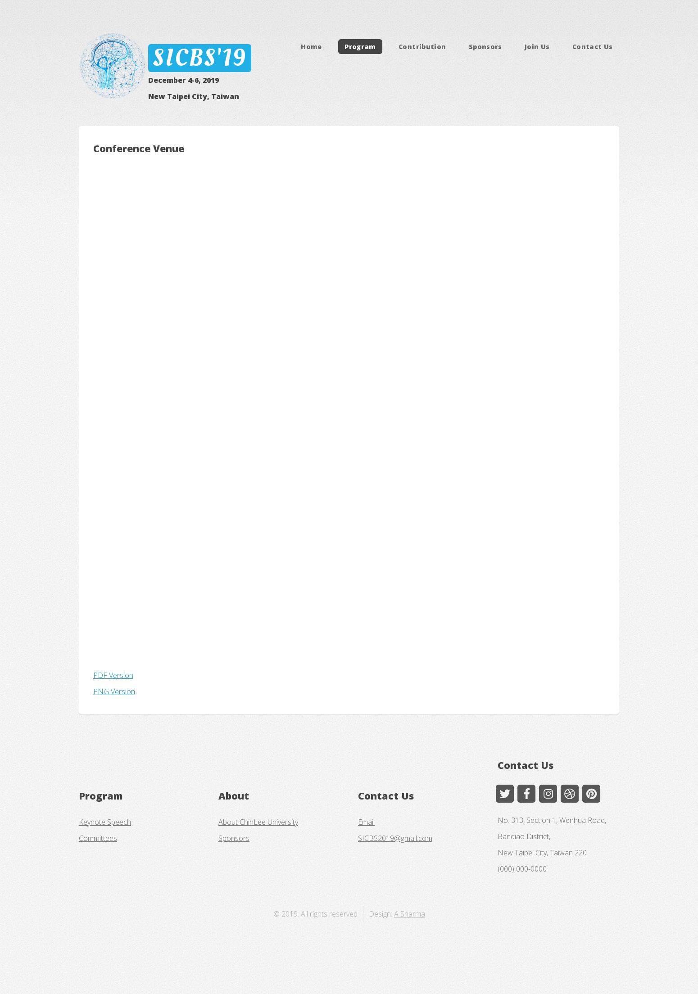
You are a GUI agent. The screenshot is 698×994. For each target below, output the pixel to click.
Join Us (537, 46)
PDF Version (113, 675)
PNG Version (114, 691)
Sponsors (485, 46)
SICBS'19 (199, 58)
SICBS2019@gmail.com (395, 838)
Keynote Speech (105, 822)
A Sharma (409, 914)
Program (360, 46)
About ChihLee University (258, 822)
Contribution (422, 46)
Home (311, 46)
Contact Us (592, 46)
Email (366, 822)
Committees (98, 838)
